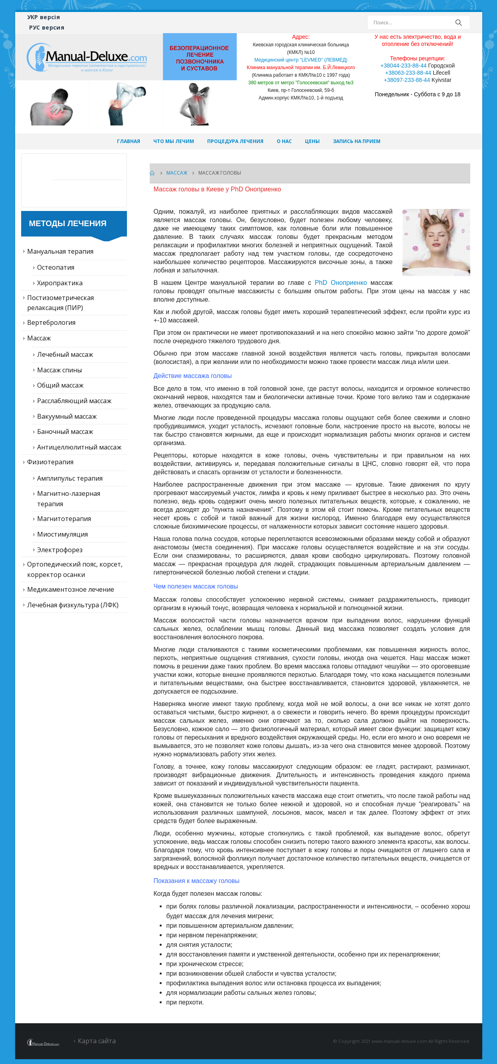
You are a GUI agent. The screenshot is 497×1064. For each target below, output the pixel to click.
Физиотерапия (50, 461)
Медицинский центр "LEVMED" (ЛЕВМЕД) (300, 60)
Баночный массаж (65, 431)
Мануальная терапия (60, 251)
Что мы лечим (173, 141)
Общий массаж (60, 385)
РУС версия (47, 27)
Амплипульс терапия (70, 478)
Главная (128, 141)
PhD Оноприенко (341, 282)
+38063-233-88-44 (408, 73)
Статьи (73, 194)
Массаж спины (59, 370)
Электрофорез (60, 549)
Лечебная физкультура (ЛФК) (73, 605)
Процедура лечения (235, 141)
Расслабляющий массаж (74, 400)
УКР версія (43, 17)
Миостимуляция (62, 534)
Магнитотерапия (64, 518)
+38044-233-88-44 (403, 65)
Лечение (76, 168)
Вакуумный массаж (67, 416)
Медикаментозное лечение (70, 589)
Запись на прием (356, 141)
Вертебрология (51, 322)
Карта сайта (97, 1040)
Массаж (39, 338)
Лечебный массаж (65, 354)
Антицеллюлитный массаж (79, 447)
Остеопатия (55, 267)
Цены (312, 141)
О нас (284, 141)
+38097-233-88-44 (407, 80)
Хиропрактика (60, 282)
